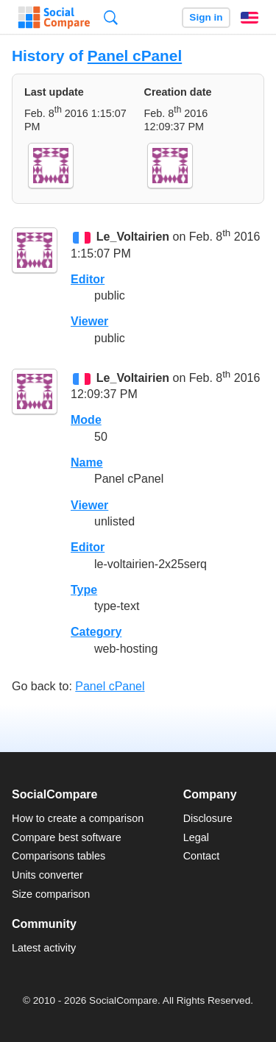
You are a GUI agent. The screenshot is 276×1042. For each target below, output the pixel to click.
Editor (88, 279)
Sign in (205, 17)
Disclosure (208, 818)
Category (96, 631)
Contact (201, 856)
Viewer (89, 321)
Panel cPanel (135, 55)
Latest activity (44, 948)
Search (111, 17)
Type (84, 590)
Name (87, 462)
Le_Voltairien (132, 237)
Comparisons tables (58, 856)
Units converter (47, 875)
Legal (196, 837)
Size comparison (51, 894)
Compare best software (66, 837)
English (249, 18)
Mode (86, 420)
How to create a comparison (78, 818)
